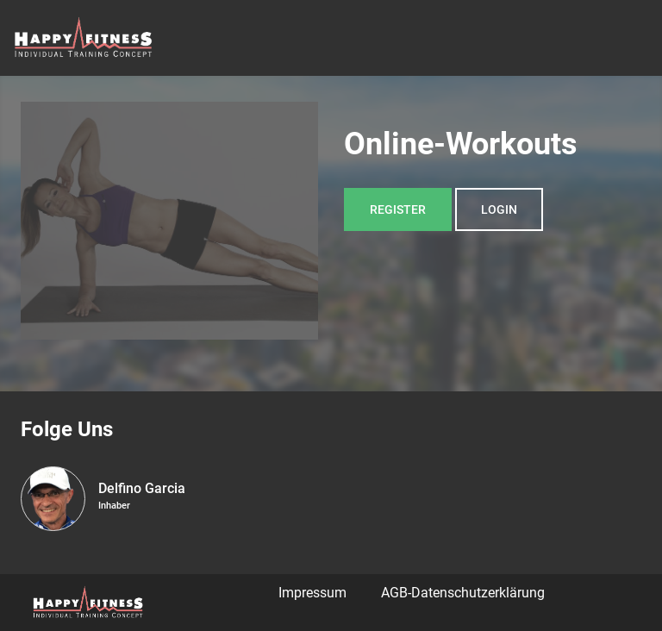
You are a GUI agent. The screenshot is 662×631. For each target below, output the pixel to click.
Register (398, 209)
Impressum (312, 592)
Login (499, 209)
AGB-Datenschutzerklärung (463, 592)
